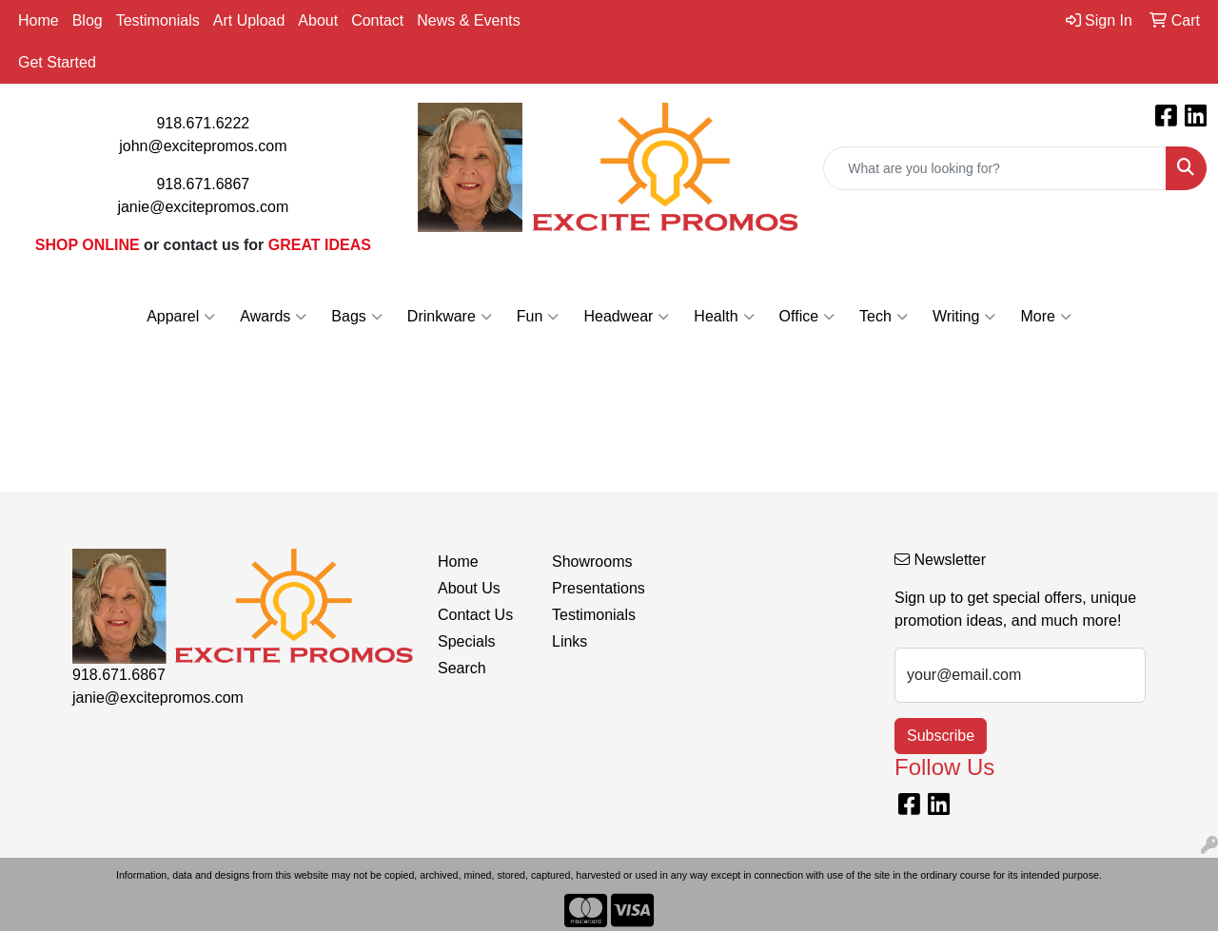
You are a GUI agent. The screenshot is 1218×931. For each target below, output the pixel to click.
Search (462, 668)
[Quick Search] (995, 168)
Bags (356, 316)
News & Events (468, 20)
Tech (883, 316)
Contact (377, 20)
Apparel (181, 316)
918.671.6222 (202, 123)
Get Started (57, 62)
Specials (466, 641)
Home (38, 20)
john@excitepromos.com (202, 146)
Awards (273, 316)
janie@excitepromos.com (202, 207)
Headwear (626, 316)
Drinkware (449, 316)
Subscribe (940, 735)
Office (807, 316)
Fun (538, 316)
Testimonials (158, 20)
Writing (964, 316)
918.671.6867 (202, 184)
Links (569, 641)
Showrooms (592, 561)
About (318, 20)
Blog (87, 20)
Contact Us (475, 615)
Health (724, 316)
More (1045, 316)
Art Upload (249, 20)
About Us (469, 588)
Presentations (597, 588)
